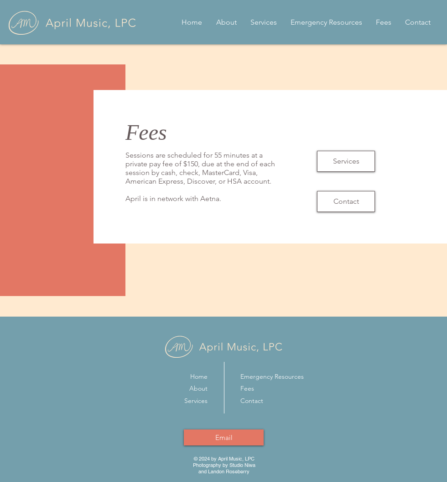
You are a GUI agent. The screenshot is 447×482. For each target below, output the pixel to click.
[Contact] (346, 201)
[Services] (346, 161)
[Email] (224, 437)
